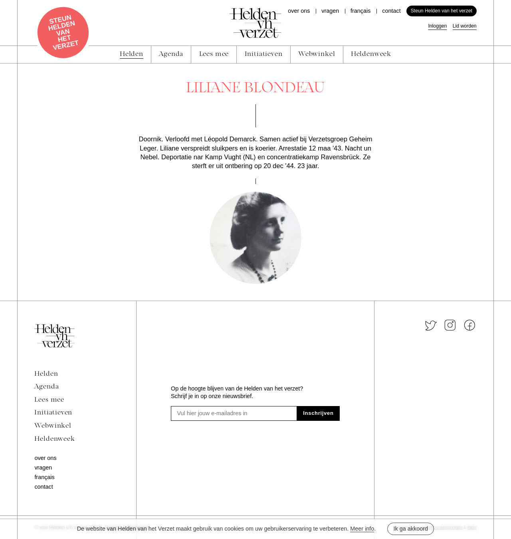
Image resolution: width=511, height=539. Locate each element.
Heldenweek (54, 439)
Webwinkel (52, 426)
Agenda (46, 387)
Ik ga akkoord (411, 528)
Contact (391, 11)
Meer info (362, 528)
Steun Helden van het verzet (441, 11)
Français (360, 11)
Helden (46, 374)
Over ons (299, 11)
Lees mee (49, 400)
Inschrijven (318, 413)
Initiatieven (53, 413)
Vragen (330, 11)
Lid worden (465, 26)
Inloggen (437, 26)
